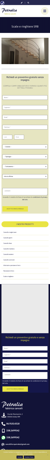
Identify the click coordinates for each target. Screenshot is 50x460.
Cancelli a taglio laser (10, 232)
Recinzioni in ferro (8, 271)
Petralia (9, 10)
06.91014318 (12, 423)
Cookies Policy (29, 457)
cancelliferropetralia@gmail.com (17, 444)
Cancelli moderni (8, 254)
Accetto (20, 457)
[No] (48, 455)
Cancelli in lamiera (8, 249)
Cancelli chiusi (7, 243)
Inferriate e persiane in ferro (11, 265)
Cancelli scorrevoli (8, 260)
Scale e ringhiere (8, 276)
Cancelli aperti (7, 238)
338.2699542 (12, 430)
